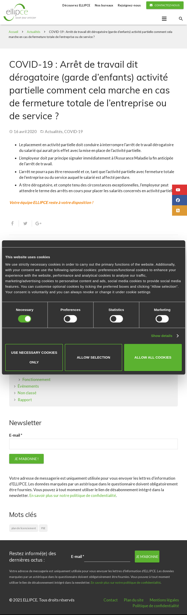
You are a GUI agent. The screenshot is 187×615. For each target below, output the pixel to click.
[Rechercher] (181, 19)
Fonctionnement (37, 380)
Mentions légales (164, 600)
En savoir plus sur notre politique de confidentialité (72, 496)
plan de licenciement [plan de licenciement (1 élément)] (24, 528)
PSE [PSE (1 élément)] (43, 528)
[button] (179, 190)
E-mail (15, 436)
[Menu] (164, 19)
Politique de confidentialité (155, 606)
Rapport (25, 400)
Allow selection (93, 357)
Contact (111, 600)
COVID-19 (73, 132)
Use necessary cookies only (34, 357)
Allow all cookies (152, 357)
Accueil (14, 32)
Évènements (28, 386)
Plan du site (134, 600)
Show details (162, 336)
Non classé (27, 393)
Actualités (34, 32)
